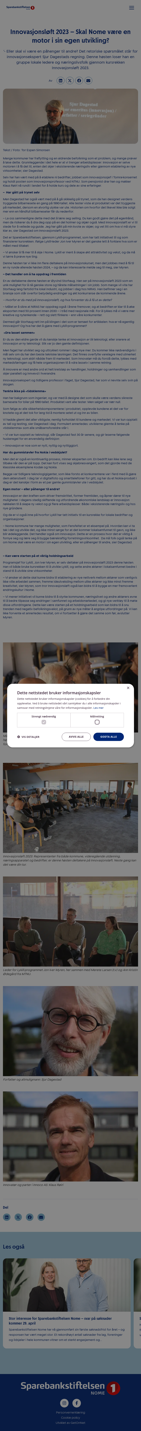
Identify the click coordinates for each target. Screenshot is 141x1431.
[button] (28, 737)
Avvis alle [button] (76, 736)
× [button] (128, 688)
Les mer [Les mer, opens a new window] (98, 708)
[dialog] (70, 715)
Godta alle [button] (108, 736)
